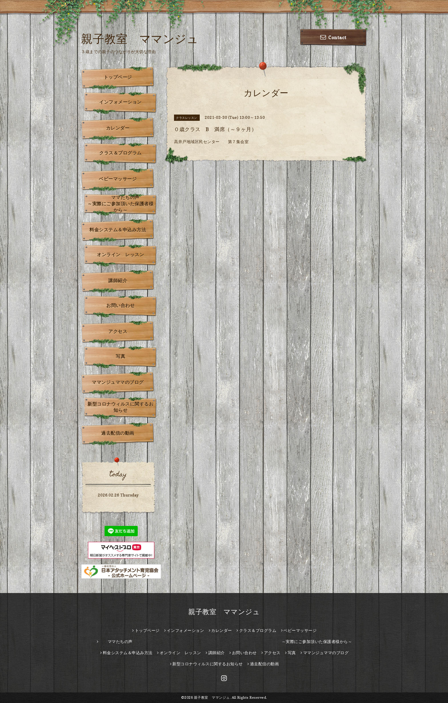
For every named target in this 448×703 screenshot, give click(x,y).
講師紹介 (117, 280)
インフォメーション (120, 102)
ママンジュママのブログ (118, 382)
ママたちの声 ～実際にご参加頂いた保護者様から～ (122, 204)
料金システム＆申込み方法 (117, 230)
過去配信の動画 (117, 433)
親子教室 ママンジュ (139, 38)
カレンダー (118, 128)
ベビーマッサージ (118, 179)
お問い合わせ (120, 305)
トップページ (118, 77)
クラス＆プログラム (120, 153)
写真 (120, 356)
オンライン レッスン (120, 254)
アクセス (117, 331)
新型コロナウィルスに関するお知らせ (120, 407)
